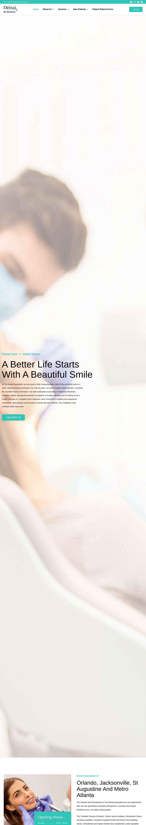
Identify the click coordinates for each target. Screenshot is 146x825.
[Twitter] (135, 2)
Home (36, 9)
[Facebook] (131, 2)
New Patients (80, 9)
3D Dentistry (9, 12)
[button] (53, 9)
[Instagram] (138, 2)
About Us (48, 9)
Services (63, 9)
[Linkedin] (142, 2)
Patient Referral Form (102, 9)
